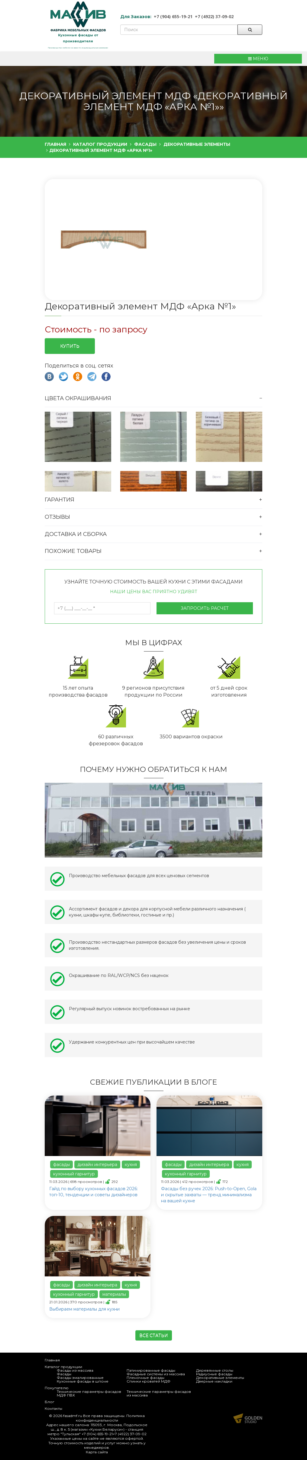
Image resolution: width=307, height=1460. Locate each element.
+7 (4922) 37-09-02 (214, 16)
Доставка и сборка (76, 534)
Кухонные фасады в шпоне (82, 1381)
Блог (49, 1402)
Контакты (53, 1408)
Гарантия (59, 499)
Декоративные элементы (220, 1377)
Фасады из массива (75, 1370)
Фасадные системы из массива (156, 1374)
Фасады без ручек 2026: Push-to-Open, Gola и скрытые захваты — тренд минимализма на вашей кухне (209, 1195)
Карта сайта (97, 1452)
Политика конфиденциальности (110, 1417)
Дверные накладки (214, 1381)
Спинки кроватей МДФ (148, 1381)
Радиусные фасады (214, 1374)
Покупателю (57, 1388)
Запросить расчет (205, 608)
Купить (69, 346)
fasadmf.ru (72, 1415)
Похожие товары (73, 551)
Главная (52, 1360)
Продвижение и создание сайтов (247, 1418)
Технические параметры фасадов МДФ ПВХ (89, 1393)
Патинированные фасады (151, 1370)
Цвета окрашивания (78, 398)
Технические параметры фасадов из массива (159, 1393)
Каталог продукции (63, 1366)
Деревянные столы (214, 1370)
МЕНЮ (258, 58)
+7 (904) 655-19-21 (173, 16)
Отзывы (57, 517)
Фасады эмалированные (80, 1377)
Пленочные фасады (145, 1377)
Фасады (64, 1374)
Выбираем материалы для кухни (84, 1309)
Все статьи (153, 1335)
